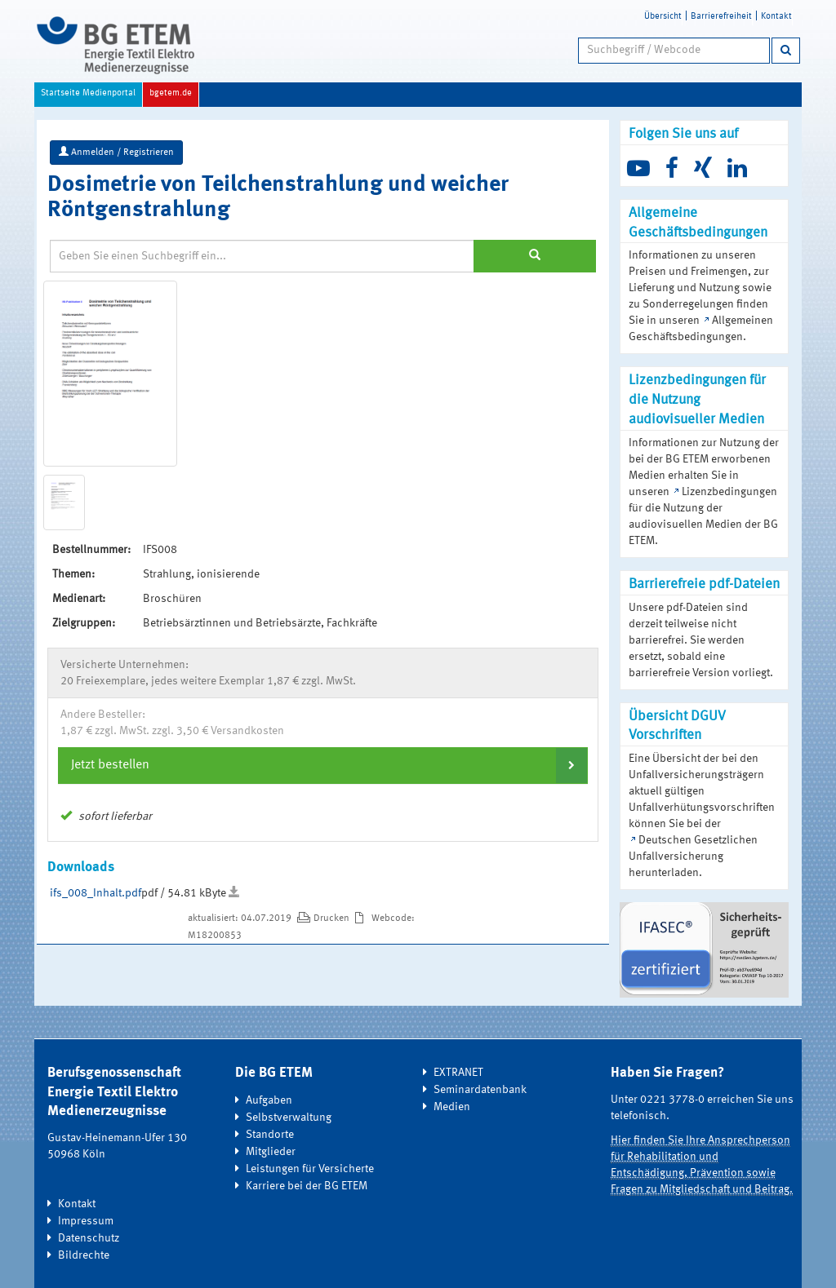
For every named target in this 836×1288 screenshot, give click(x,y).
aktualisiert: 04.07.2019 (241, 918)
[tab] (323, 765)
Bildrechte (83, 1255)
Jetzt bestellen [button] (110, 765)
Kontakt (776, 16)
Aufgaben (269, 1100)
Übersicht (663, 16)
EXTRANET (458, 1072)
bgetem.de (170, 93)
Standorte (270, 1134)
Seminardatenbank (480, 1089)
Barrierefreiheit (721, 16)
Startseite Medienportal (88, 93)
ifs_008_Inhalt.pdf (95, 893)
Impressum (85, 1221)
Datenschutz (88, 1238)
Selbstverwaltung (288, 1117)
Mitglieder (271, 1151)
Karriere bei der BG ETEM (306, 1186)
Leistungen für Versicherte (310, 1169)
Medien (452, 1107)
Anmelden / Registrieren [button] (116, 151)
